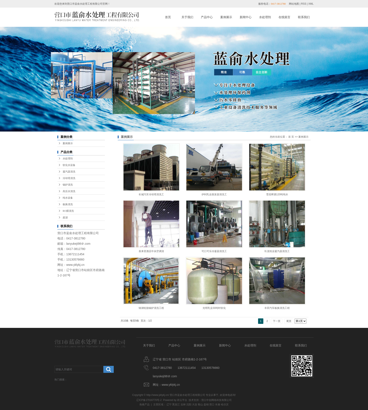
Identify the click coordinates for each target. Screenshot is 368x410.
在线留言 (284, 17)
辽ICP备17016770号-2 (149, 400)
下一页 (276, 321)
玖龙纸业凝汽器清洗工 (277, 251)
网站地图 (294, 3)
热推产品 (144, 404)
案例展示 (226, 17)
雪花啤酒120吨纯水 (277, 194)
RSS (303, 3)
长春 (217, 404)
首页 (168, 17)
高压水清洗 (69, 191)
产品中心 (207, 17)
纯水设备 (68, 197)
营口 (211, 404)
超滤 (65, 217)
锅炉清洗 (68, 184)
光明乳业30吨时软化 (214, 308)
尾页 (288, 321)
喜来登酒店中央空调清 (151, 251)
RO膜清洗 (68, 210)
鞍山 (200, 404)
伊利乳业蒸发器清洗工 (214, 194)
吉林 (183, 404)
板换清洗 (68, 204)
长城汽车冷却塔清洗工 (151, 194)
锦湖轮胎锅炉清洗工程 (151, 308)
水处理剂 (265, 17)
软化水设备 (69, 165)
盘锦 (206, 404)
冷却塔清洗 (69, 178)
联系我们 (304, 17)
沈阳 (188, 404)
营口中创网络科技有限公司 (216, 400)
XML (311, 3)
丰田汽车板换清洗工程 (277, 308)
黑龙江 (176, 404)
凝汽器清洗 (69, 171)
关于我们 (187, 17)
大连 (194, 404)
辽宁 (169, 404)
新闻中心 (246, 17)
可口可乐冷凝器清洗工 (214, 251)
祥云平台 (182, 400)
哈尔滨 (225, 404)
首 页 (291, 136)
